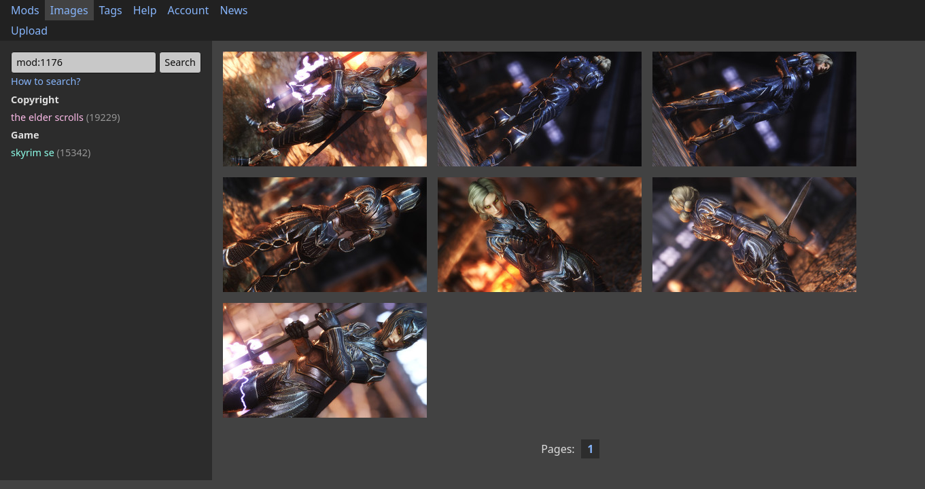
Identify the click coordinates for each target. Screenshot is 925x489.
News (233, 10)
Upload (29, 30)
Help (145, 10)
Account (188, 10)
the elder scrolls (65, 117)
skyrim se (50, 152)
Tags (110, 10)
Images (69, 10)
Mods (25, 10)
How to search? (46, 81)
